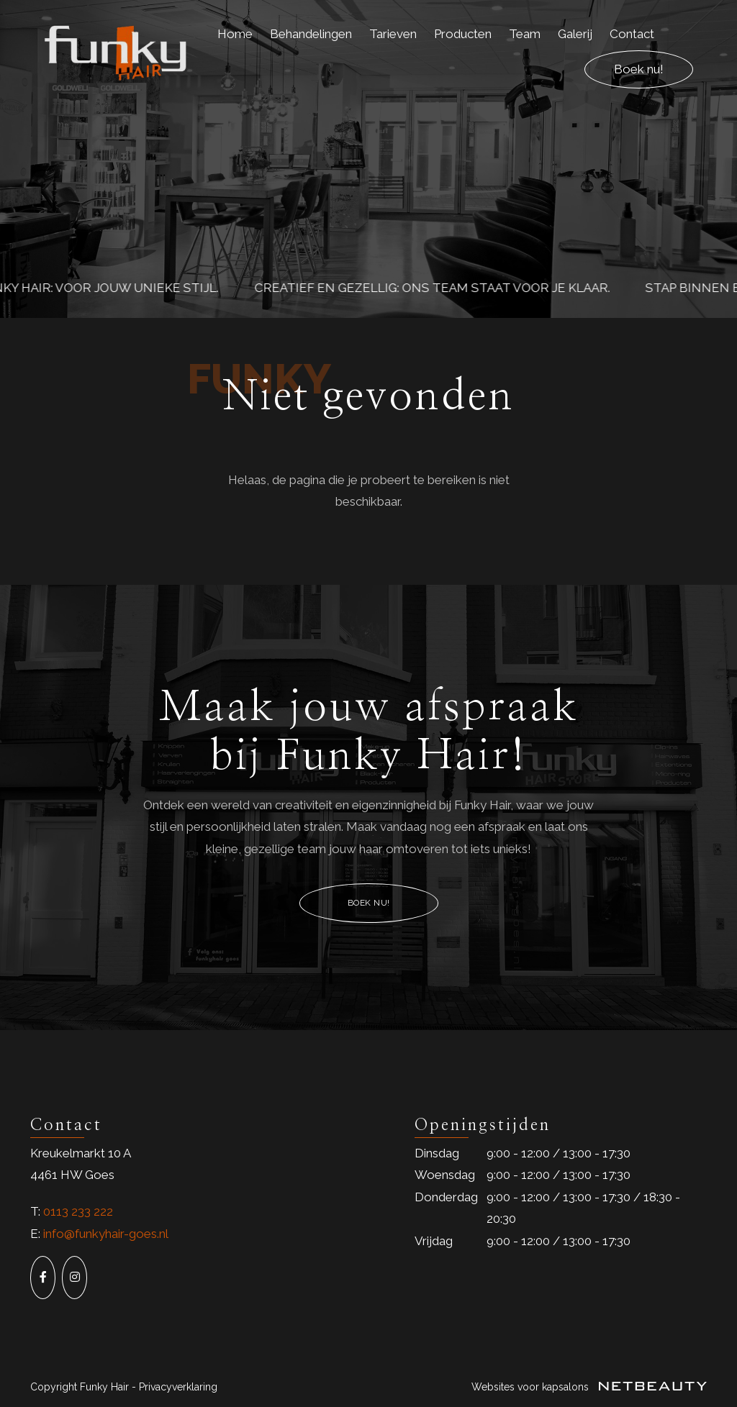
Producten (463, 34)
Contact (632, 34)
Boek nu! (639, 69)
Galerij (575, 34)
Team (525, 34)
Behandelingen (311, 34)
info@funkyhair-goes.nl (105, 1233)
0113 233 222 (78, 1211)
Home (235, 34)
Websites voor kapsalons (589, 1387)
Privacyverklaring (178, 1387)
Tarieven (393, 34)
